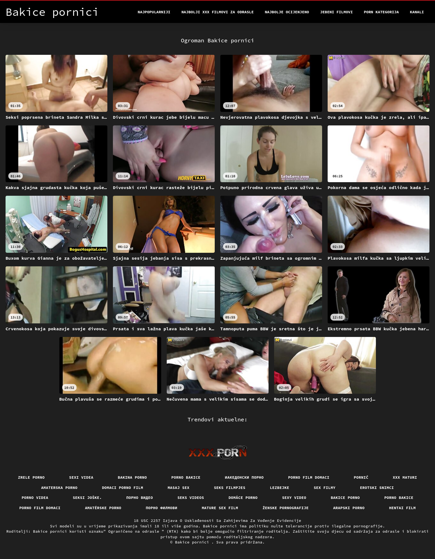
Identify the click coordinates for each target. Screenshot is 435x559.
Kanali (417, 11)
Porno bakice (186, 477)
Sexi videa (81, 477)
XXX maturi (405, 477)
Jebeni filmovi (336, 11)
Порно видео (139, 497)
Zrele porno (31, 477)
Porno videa (35, 497)
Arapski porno (349, 507)
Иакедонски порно (244, 477)
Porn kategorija (381, 11)
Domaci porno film (122, 487)
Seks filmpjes (230, 487)
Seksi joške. (87, 497)
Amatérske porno (103, 507)
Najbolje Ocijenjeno (287, 11)
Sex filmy (325, 487)
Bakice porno (345, 497)
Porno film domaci (309, 477)
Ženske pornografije (285, 507)
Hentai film (402, 507)
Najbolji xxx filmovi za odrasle (217, 11)
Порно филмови (161, 507)
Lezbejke (279, 487)
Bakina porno (132, 477)
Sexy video (294, 497)
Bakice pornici (193, 542)
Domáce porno (243, 497)
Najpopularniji (154, 11)
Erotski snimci (377, 487)
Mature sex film (220, 507)
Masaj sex (178, 487)
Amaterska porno (59, 487)
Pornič (361, 477)
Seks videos (190, 497)
